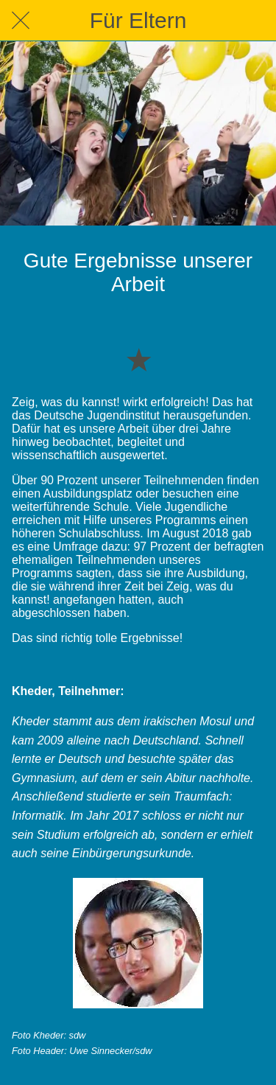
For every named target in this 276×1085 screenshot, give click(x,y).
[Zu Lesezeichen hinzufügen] (138, 359)
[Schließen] (20, 20)
